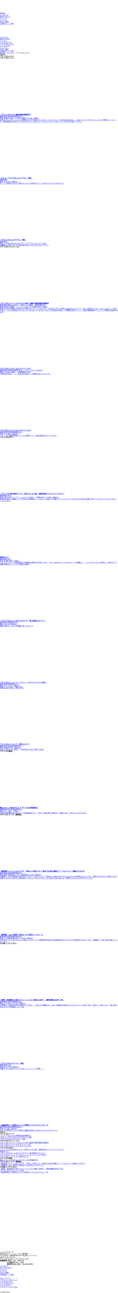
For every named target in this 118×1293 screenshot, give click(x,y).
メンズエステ (5, 46)
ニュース (3, 20)
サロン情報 (4, 22)
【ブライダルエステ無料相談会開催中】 (15, 1136)
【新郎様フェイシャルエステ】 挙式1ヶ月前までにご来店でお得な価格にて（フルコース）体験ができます (42, 1163)
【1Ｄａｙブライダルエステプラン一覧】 (16, 1137)
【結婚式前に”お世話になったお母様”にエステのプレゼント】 (24, 1172)
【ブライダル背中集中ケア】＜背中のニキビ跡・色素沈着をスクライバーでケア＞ (32, 1149)
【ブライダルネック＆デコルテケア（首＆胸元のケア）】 (22, 1153)
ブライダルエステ (7, 44)
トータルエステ (6, 42)
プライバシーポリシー (8, 1280)
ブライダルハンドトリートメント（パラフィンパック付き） (23, 1155)
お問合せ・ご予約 (7, 24)
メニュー (3, 18)
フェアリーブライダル (8, 1287)
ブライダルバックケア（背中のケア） (15, 1156)
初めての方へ (5, 17)
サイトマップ (5, 1278)
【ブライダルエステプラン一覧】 (13, 1139)
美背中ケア (4, 1151)
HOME (2, 13)
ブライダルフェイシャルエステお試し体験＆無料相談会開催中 (24, 1142)
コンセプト (4, 15)
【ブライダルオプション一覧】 (12, 1170)
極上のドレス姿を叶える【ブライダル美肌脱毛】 (19, 1160)
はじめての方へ (6, 1268)
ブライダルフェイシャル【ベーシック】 (15, 1144)
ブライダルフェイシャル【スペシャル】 (15, 1146)
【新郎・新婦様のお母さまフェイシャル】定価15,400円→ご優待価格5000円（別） (32, 1169)
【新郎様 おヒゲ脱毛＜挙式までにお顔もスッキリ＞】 (22, 1165)
